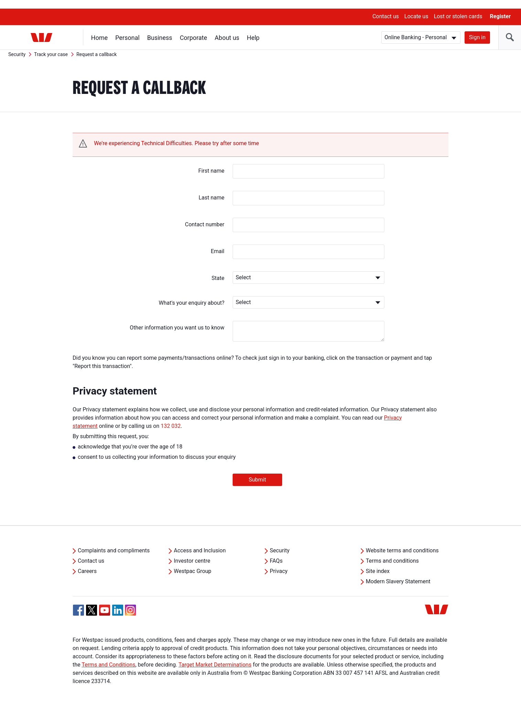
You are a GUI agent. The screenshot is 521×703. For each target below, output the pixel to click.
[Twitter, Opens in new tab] (91, 601)
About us (227, 29)
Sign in (477, 28)
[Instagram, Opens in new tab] (130, 605)
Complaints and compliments (114, 542)
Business (159, 29)
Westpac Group (192, 562)
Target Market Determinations (215, 656)
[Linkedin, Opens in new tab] (118, 601)
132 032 (171, 417)
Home (99, 29)
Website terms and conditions (402, 542)
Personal (127, 29)
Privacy (279, 562)
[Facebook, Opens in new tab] (78, 601)
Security (16, 45)
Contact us (385, 7)
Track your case (51, 45)
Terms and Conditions (108, 656)
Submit (257, 471)
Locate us (416, 7)
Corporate (193, 29)
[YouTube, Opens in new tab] (104, 601)
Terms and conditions (392, 552)
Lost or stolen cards (458, 7)
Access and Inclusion (200, 542)
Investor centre (192, 552)
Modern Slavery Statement (398, 573)
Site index (378, 562)
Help (253, 29)
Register (500, 7)
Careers (87, 562)
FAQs (276, 552)
